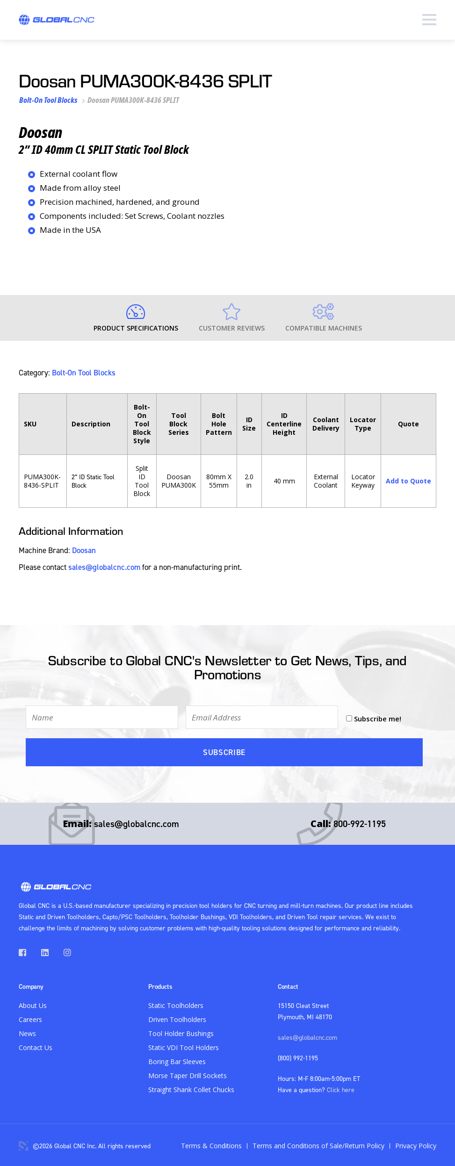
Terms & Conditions (211, 1143)
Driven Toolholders (177, 1017)
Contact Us (35, 1045)
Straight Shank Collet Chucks (191, 1087)
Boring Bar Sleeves (177, 1059)
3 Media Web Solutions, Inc (23, 1144)
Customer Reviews (232, 317)
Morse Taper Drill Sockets (187, 1073)
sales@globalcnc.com (104, 566)
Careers (30, 1017)
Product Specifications (136, 317)
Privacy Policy (415, 1143)
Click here (340, 1088)
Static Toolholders (175, 1003)
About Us (33, 1003)
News (27, 1031)
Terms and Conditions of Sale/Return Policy (318, 1143)
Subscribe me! (377, 717)
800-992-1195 (359, 822)
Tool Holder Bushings (181, 1031)
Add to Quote (408, 480)
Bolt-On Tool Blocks (48, 100)
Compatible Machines (323, 317)
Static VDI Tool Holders (183, 1045)
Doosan (84, 550)
